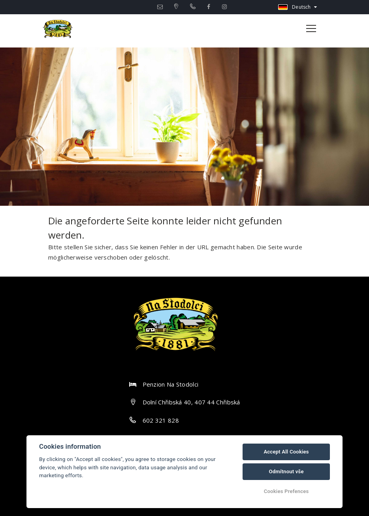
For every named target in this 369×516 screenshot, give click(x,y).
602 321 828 (161, 420)
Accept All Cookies (286, 452)
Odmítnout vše (286, 471)
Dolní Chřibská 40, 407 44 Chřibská (191, 402)
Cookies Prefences (286, 491)
